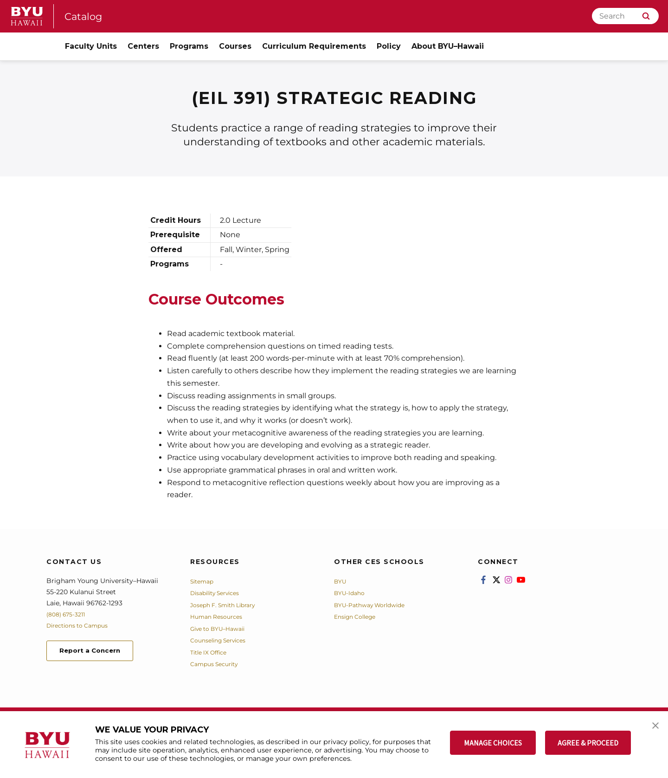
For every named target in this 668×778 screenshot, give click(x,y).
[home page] (27, 16)
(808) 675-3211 (68, 614)
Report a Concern (97, 652)
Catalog (85, 16)
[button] (652, 728)
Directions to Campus (82, 625)
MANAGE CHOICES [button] (493, 742)
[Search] (625, 16)
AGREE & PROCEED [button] (588, 742)
